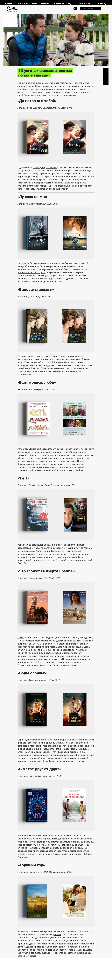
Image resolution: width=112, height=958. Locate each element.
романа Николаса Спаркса (31, 272)
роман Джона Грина (54, 356)
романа (57, 934)
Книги (58, 3)
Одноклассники (105, 82)
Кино (9, 3)
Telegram (105, 71)
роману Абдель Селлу (38, 551)
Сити (12, 8)
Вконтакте (105, 76)
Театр (23, 3)
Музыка (86, 3)
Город (102, 3)
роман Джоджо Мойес (45, 167)
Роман (21, 637)
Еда (71, 3)
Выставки (40, 3)
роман (43, 740)
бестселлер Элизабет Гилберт (56, 449)
